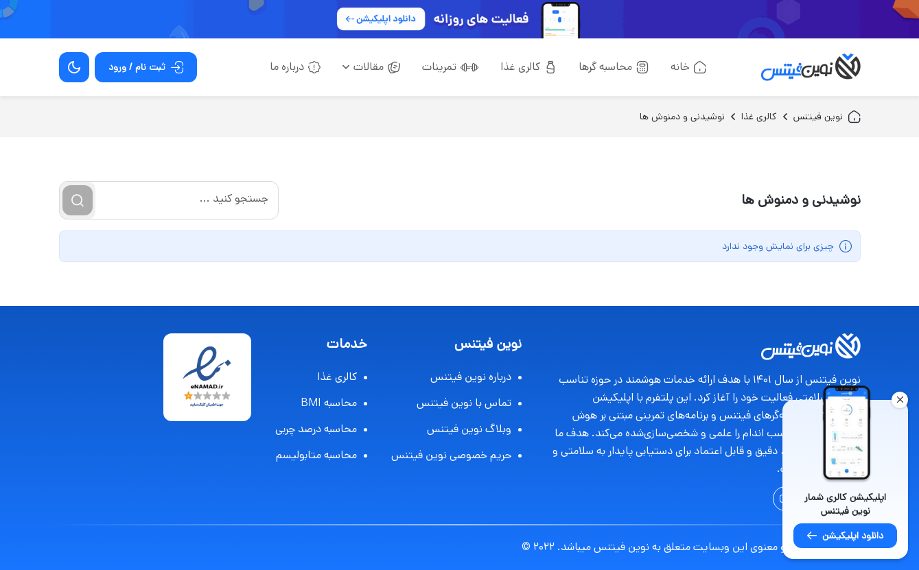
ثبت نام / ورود (145, 67)
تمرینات (450, 67)
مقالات (371, 67)
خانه (688, 67)
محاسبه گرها (614, 67)
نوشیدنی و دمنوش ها (682, 116)
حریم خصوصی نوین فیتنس (456, 455)
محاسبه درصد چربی (321, 429)
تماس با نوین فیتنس (469, 403)
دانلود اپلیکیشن (845, 536)
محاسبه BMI (334, 403)
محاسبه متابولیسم (321, 455)
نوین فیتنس (827, 116)
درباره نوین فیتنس (476, 377)
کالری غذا (528, 67)
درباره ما (295, 67)
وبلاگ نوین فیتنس (474, 429)
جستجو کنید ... (234, 198)
